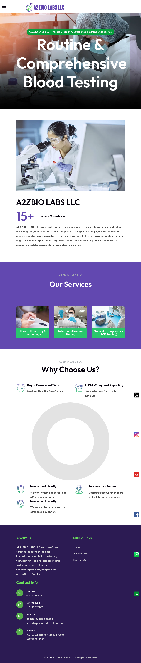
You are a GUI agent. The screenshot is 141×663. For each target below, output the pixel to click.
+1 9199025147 (34, 607)
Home (76, 547)
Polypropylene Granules (32, 332)
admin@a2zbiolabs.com (40, 618)
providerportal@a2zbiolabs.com (44, 623)
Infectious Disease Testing (108, 332)
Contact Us (79, 559)
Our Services (80, 553)
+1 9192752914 (34, 595)
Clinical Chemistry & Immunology (71, 332)
